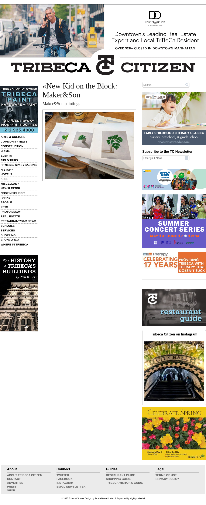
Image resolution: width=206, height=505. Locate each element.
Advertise (15, 482)
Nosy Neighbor (13, 193)
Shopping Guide (118, 479)
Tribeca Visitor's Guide (124, 482)
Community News (14, 141)
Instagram (64, 482)
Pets (4, 207)
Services (8, 230)
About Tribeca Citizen (24, 475)
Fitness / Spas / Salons (19, 165)
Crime (5, 151)
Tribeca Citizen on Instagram (174, 334)
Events (6, 155)
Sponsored (10, 239)
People (6, 202)
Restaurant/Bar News (18, 221)
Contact (14, 479)
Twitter (62, 475)
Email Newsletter (71, 486)
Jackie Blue (100, 498)
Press (12, 486)
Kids (4, 179)
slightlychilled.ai (137, 498)
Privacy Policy (167, 479)
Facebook (64, 479)
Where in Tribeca (14, 244)
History (7, 169)
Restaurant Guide (120, 475)
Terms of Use (166, 475)
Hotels (6, 174)
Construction (12, 146)
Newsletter (10, 188)
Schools (8, 225)
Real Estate (10, 216)
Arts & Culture (13, 136)
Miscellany (10, 183)
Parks (5, 197)
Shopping (8, 235)
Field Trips (9, 160)
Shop (11, 490)
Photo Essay (11, 211)
